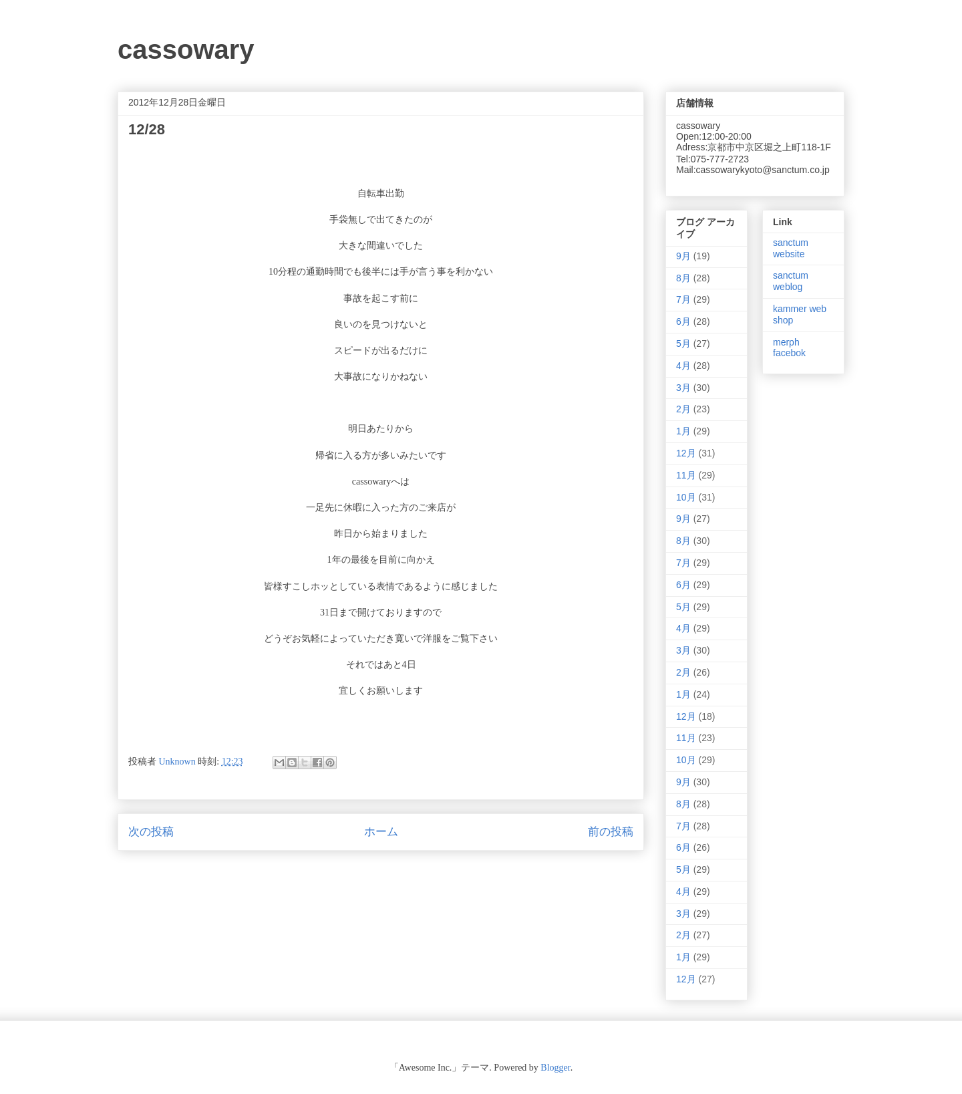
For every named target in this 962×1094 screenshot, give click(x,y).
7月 (683, 299)
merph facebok (789, 348)
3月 (683, 387)
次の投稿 (151, 831)
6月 (683, 321)
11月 (686, 475)
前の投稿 (610, 831)
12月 (686, 453)
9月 (683, 256)
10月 (686, 497)
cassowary (186, 49)
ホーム (381, 831)
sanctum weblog (790, 281)
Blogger (555, 1068)
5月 (683, 343)
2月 (683, 409)
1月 (683, 431)
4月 (683, 365)
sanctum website (790, 248)
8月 (683, 278)
